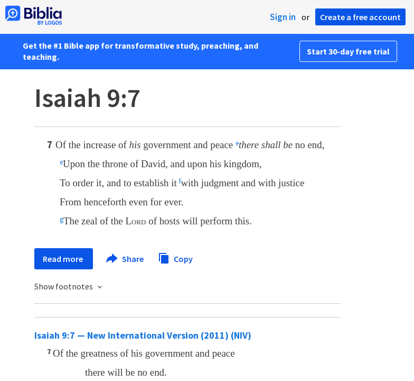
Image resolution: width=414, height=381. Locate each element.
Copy (175, 257)
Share (125, 258)
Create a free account (360, 17)
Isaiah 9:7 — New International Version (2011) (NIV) (142, 335)
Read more (63, 258)
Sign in (283, 17)
